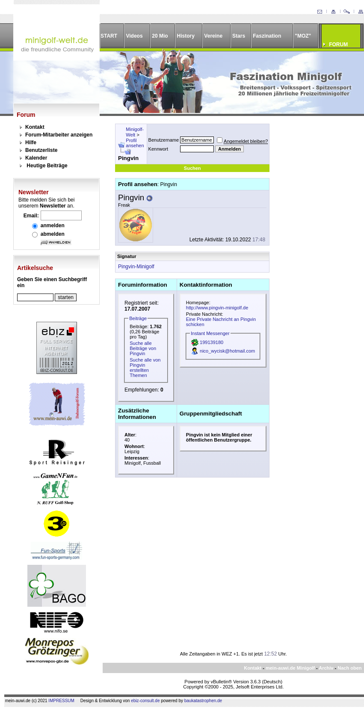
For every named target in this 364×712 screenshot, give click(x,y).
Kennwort (158, 148)
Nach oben (349, 667)
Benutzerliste (41, 150)
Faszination (267, 36)
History (186, 36)
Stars (238, 36)
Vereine (213, 36)
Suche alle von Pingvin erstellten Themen (145, 367)
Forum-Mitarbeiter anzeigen (58, 135)
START (109, 36)
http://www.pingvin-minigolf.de (217, 307)
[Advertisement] (312, 252)
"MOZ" (303, 36)
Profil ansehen (135, 143)
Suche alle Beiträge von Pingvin (143, 348)
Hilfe (30, 142)
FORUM (338, 44)
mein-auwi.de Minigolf (290, 667)
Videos (134, 36)
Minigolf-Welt (135, 132)
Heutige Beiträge (47, 166)
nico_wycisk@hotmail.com (227, 350)
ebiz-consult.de (145, 700)
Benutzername (163, 139)
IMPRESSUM (61, 700)
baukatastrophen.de (203, 700)
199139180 (211, 342)
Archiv (326, 667)
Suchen (192, 168)
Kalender (36, 158)
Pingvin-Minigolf (136, 267)
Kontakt (34, 127)
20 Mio (160, 36)
